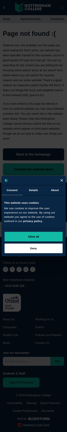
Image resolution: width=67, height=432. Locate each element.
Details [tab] (33, 189)
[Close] (61, 180)
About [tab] (55, 189)
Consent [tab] (12, 189)
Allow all (33, 236)
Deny (33, 248)
